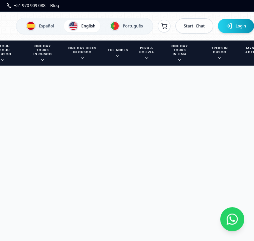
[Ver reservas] (164, 26)
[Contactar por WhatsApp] (232, 219)
